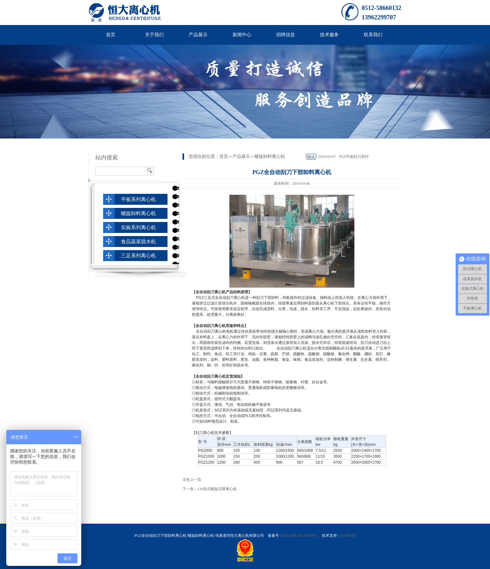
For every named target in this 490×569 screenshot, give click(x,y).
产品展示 (198, 34)
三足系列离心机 (138, 255)
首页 (110, 34)
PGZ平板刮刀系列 (354, 156)
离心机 (328, 303)
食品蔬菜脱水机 (138, 241)
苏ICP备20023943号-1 (300, 535)
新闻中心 (241, 34)
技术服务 (329, 34)
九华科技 (348, 535)
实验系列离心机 (138, 227)
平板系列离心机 (138, 199)
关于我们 (154, 34)
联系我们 (373, 34)
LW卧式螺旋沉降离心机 (217, 489)
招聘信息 (285, 34)
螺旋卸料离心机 (269, 156)
